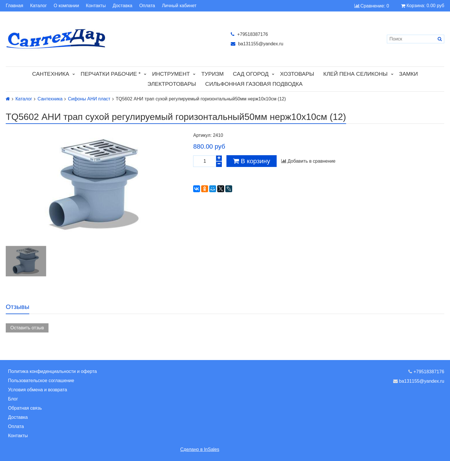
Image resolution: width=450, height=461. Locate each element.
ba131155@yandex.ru (257, 43)
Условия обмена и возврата (37, 389)
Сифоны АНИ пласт (89, 99)
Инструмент (171, 74)
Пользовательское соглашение (41, 380)
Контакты (96, 5)
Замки (408, 74)
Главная (14, 5)
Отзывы (17, 306)
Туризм (212, 74)
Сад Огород (251, 74)
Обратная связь (25, 408)
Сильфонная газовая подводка (253, 84)
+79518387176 (249, 34)
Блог (13, 398)
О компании (66, 5)
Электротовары (172, 84)
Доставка (122, 5)
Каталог (38, 5)
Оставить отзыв (27, 327)
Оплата (147, 5)
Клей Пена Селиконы (355, 74)
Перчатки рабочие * (111, 74)
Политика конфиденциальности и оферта (52, 371)
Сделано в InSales (199, 449)
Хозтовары (297, 74)
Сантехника (50, 74)
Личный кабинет (179, 5)
